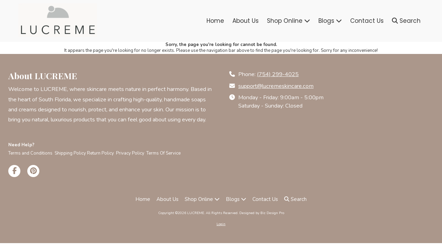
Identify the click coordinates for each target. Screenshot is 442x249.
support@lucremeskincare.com (276, 86)
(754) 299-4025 (278, 74)
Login (221, 224)
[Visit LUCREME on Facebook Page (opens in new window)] (14, 171)
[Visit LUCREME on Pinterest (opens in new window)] (33, 171)
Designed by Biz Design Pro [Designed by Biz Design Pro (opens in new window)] (261, 213)
